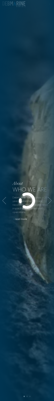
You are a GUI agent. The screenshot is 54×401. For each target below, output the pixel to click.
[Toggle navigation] (49, 3)
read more (23, 219)
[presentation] (4, 200)
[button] (24, 395)
